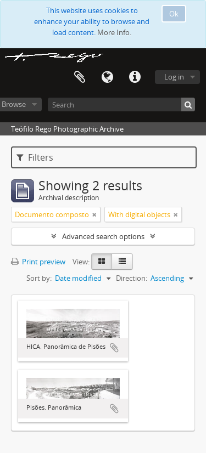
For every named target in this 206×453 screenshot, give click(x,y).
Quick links (134, 77)
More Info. (114, 32)
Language (107, 77)
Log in (174, 77)
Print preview (38, 262)
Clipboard (79, 77)
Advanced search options (103, 236)
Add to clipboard (114, 347)
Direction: (131, 278)
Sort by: (39, 278)
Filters (34, 157)
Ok (174, 14)
